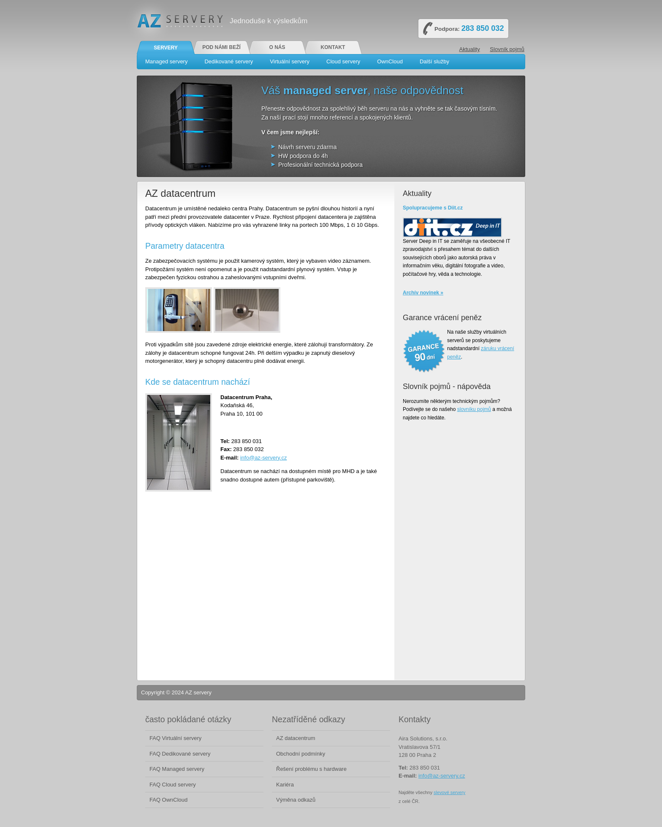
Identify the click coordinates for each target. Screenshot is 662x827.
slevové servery (449, 792)
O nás (277, 47)
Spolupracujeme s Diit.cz (433, 208)
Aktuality (469, 49)
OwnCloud (390, 61)
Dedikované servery (228, 61)
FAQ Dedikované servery (180, 754)
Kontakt (333, 47)
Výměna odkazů (295, 800)
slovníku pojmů (474, 409)
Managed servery (166, 61)
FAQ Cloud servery (172, 784)
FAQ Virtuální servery (175, 738)
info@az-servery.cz (263, 457)
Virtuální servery (289, 61)
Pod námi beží (221, 47)
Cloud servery (343, 61)
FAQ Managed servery (176, 769)
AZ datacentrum (295, 738)
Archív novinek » (423, 293)
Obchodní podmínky (300, 754)
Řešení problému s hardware (311, 769)
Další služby (434, 61)
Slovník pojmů (507, 49)
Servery (166, 48)
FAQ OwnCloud (168, 800)
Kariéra (285, 784)
